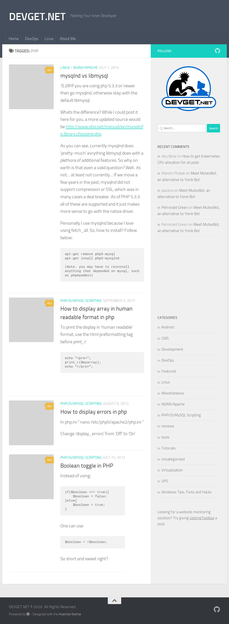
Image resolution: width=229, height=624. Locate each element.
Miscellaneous (172, 393)
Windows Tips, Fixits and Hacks (186, 492)
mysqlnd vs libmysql (84, 75)
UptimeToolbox (202, 518)
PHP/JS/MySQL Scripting (81, 300)
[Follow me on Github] (217, 50)
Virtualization (172, 470)
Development (172, 349)
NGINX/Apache (85, 67)
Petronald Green (174, 207)
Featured (168, 371)
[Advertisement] (188, 275)
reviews (167, 426)
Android (167, 327)
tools (165, 437)
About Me (68, 38)
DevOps (31, 38)
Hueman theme (70, 614)
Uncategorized (173, 459)
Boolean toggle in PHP (86, 465)
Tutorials (168, 448)
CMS (165, 338)
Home (14, 38)
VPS (164, 481)
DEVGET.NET (37, 16)
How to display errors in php (93, 412)
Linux (49, 38)
